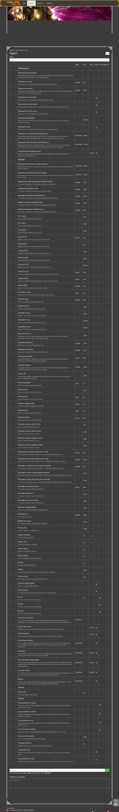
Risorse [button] (31, 3)
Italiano (12, 50)
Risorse (22, 50)
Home (24, 3)
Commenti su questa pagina (18, 773)
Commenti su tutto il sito (36, 773)
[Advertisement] (59, 33)
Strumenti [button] (40, 3)
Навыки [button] (50, 3)
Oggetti (48, 773)
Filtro (11, 57)
